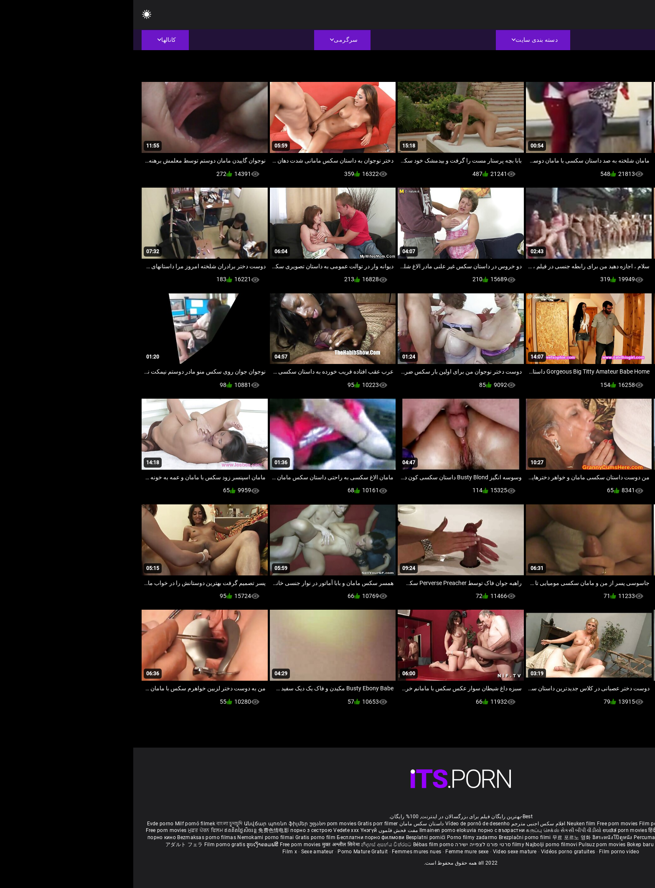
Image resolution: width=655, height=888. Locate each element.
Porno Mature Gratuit (229, 852)
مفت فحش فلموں (264, 830)
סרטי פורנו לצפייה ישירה (350, 844)
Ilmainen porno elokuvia (315, 830)
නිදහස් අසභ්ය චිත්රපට (254, 844)
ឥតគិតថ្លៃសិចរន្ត (108, 830)
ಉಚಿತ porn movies (492, 830)
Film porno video (486, 852)
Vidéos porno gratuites (435, 852)
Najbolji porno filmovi (418, 844)
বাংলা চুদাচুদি (96, 824)
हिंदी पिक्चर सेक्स (531, 830)
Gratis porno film (182, 837)
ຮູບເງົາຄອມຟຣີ (129, 844)
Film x (156, 852)
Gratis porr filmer (244, 824)
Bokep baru (507, 844)
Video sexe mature (382, 852)
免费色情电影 (141, 830)
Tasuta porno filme (545, 844)
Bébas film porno (300, 844)
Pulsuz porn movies (469, 844)
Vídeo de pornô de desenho (344, 824)
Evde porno (27, 824)
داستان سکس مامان (288, 824)
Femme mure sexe (333, 852)
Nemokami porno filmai (133, 837)
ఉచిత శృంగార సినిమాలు (575, 830)
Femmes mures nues (283, 852)
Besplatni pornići (293, 837)
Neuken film (448, 824)
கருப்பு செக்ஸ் (409, 830)
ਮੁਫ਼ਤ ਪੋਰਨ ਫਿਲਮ (73, 830)
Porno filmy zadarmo (340, 837)
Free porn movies (485, 824)
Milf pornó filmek (62, 824)
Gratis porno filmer (574, 837)
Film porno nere (524, 824)
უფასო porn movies (200, 824)
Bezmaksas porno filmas (74, 837)
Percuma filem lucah (525, 837)
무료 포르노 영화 (439, 837)
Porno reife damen (619, 824)
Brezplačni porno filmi (392, 837)
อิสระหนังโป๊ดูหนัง (479, 837)
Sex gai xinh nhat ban (570, 824)
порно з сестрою (178, 830)
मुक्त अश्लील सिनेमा (208, 844)
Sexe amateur (184, 852)
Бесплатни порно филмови (237, 837)
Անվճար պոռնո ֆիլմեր (143, 824)
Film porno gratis (92, 844)
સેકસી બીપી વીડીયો (447, 830)
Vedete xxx (213, 830)
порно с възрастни (368, 830)
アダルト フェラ (50, 844)
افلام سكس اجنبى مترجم (405, 824)
